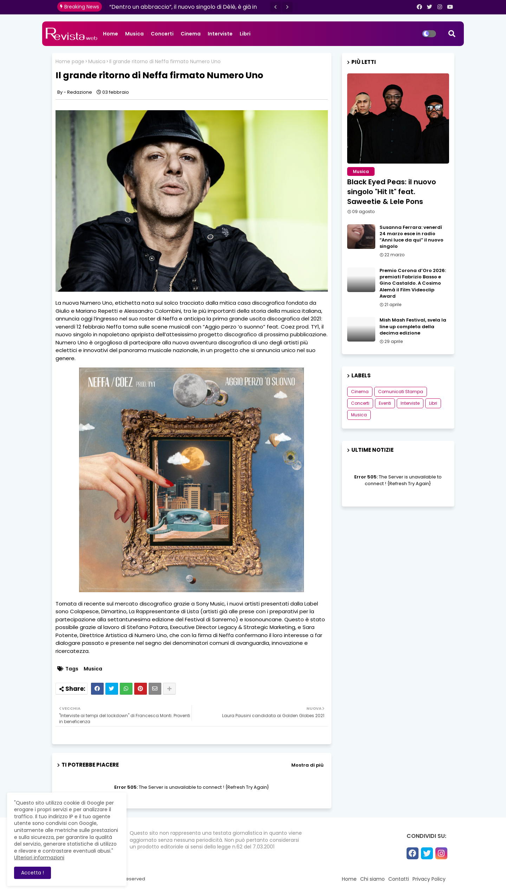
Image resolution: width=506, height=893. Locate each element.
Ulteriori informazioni (39, 857)
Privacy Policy (429, 878)
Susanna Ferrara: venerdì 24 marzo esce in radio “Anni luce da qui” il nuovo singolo (411, 237)
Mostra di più (307, 765)
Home (110, 33)
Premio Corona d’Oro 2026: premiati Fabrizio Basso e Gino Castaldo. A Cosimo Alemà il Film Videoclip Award (412, 283)
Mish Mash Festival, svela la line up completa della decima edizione (412, 326)
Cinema (191, 33)
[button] (275, 7)
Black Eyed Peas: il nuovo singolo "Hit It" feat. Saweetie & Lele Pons (391, 191)
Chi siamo (372, 878)
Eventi (385, 403)
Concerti (162, 33)
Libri (245, 33)
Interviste (220, 33)
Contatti (398, 878)
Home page (70, 61)
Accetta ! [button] (32, 872)
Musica (134, 33)
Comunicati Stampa (400, 392)
